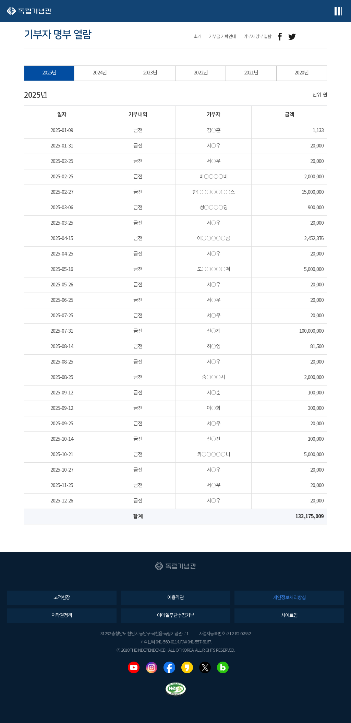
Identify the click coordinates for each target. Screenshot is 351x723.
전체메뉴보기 (338, 11)
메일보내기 (307, 37)
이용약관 (175, 598)
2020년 (301, 73)
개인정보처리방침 (289, 598)
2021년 (251, 73)
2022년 (201, 73)
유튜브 (134, 667)
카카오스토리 (187, 667)
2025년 (49, 73)
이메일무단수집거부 (175, 615)
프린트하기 (322, 37)
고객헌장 (61, 598)
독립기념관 (29, 11)
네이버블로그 (223, 667)
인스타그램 (151, 667)
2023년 (150, 73)
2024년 (100, 73)
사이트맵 (289, 615)
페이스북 (169, 667)
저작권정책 (61, 615)
